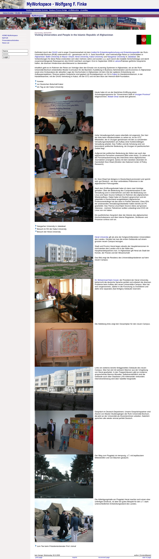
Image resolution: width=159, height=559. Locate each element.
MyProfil (5, 38)
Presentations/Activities (10, 40)
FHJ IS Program (89, 16)
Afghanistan (73, 16)
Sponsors (103, 16)
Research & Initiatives (56, 16)
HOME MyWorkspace (10, 35)
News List (5, 43)
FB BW (17, 13)
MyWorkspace (27, 13)
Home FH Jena (8, 13)
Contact (114, 16)
